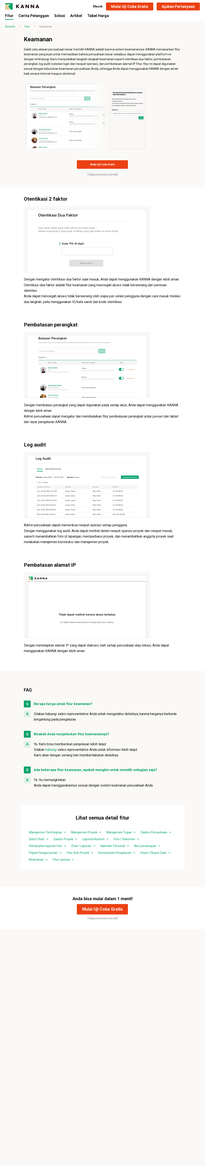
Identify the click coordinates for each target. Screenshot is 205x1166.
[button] (129, 6)
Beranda (10, 26)
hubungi (51, 750)
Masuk (98, 6)
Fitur (27, 26)
